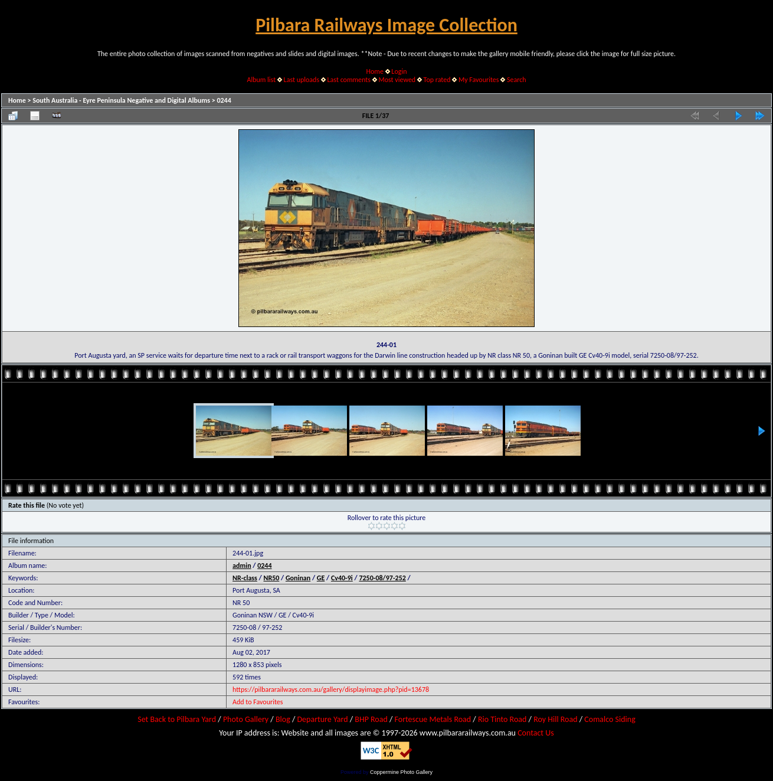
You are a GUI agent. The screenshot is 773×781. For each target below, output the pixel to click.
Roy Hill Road (555, 719)
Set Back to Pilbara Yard (176, 719)
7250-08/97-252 (382, 578)
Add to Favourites (257, 702)
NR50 (272, 578)
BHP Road (371, 719)
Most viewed (396, 80)
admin (241, 565)
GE (321, 578)
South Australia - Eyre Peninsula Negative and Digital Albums (121, 100)
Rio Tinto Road (502, 719)
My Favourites (478, 80)
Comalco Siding (609, 719)
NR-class (244, 578)
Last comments (349, 80)
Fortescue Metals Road (433, 719)
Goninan (298, 578)
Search (516, 80)
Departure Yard (322, 719)
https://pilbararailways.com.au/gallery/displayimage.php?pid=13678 (330, 689)
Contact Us (535, 733)
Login (399, 71)
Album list (261, 80)
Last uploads (302, 80)
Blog (283, 719)
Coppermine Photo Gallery (401, 772)
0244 (224, 100)
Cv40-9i (342, 578)
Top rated (437, 80)
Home (375, 71)
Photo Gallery (245, 719)
